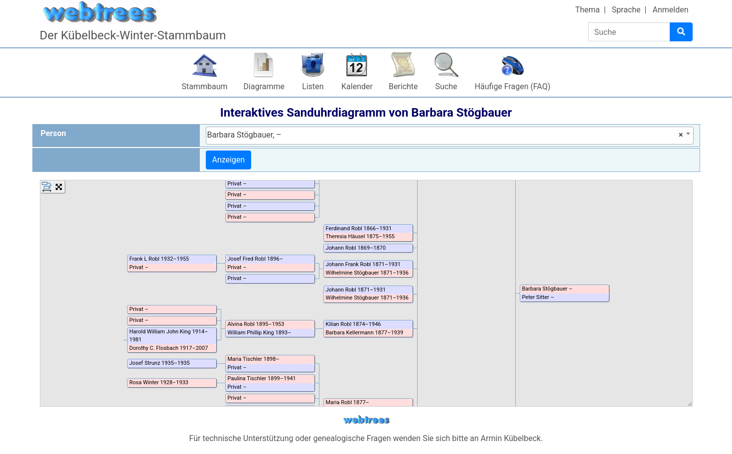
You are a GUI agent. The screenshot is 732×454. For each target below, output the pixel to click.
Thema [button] (587, 9)
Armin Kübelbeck (511, 438)
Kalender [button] (357, 86)
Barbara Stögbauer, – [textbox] (445, 135)
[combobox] (450, 136)
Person (53, 133)
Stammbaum (205, 86)
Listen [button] (312, 86)
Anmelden (670, 9)
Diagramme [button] (264, 86)
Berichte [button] (403, 86)
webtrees (366, 420)
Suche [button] (446, 86)
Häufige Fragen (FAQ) (513, 86)
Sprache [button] (626, 9)
